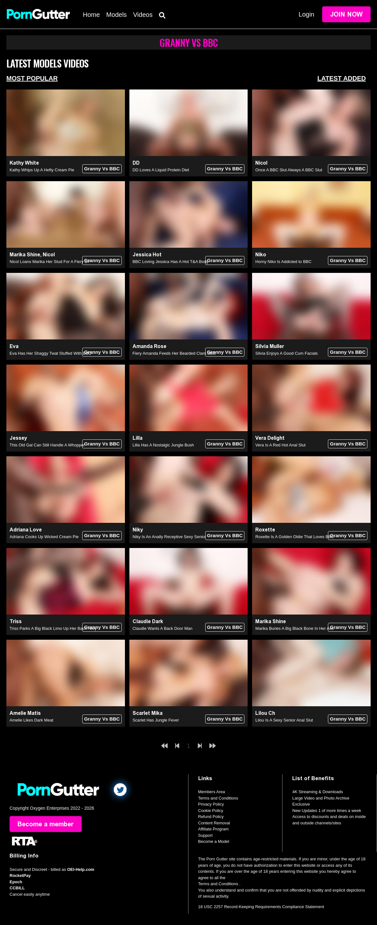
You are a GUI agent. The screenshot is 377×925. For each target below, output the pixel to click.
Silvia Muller (269, 346)
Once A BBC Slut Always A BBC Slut (288, 169)
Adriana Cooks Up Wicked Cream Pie (44, 536)
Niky (138, 530)
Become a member (46, 824)
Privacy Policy (211, 804)
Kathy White (24, 163)
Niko (260, 255)
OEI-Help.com (80, 869)
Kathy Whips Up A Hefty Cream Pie (42, 169)
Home (91, 14)
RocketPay (20, 875)
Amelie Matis (25, 713)
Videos (143, 14)
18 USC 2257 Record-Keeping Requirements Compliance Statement (261, 906)
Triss (16, 621)
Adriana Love (26, 530)
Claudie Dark (148, 621)
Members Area (211, 791)
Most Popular (32, 78)
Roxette (265, 530)
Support (205, 835)
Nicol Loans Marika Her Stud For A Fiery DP (50, 261)
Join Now (346, 14)
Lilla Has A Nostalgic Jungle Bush (163, 445)
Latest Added (341, 78)
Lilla (137, 438)
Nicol (261, 163)
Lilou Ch (265, 713)
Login (306, 14)
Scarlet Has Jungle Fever (156, 720)
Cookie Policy (210, 810)
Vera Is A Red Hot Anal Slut (280, 445)
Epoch (16, 881)
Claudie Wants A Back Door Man (162, 628)
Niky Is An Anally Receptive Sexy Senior (169, 536)
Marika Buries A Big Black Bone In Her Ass (294, 628)
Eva (14, 346)
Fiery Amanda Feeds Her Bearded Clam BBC (174, 353)
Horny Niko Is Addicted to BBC (283, 261)
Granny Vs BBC (102, 168)
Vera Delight (270, 438)
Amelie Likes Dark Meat (31, 720)
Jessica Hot (147, 255)
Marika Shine (25, 255)
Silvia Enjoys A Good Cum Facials (286, 353)
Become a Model (213, 841)
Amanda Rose (149, 346)
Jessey (18, 438)
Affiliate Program (213, 829)
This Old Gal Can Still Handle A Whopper (47, 445)
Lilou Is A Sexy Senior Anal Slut (284, 720)
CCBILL (17, 888)
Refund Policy (211, 816)
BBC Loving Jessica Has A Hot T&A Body (170, 261)
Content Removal (214, 823)
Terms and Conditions (218, 798)
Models (116, 14)
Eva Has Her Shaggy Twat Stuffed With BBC (50, 353)
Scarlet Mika (148, 713)
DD (136, 163)
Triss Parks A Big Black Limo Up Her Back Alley (53, 628)
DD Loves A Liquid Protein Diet (161, 169)
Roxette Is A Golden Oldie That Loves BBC (294, 536)
